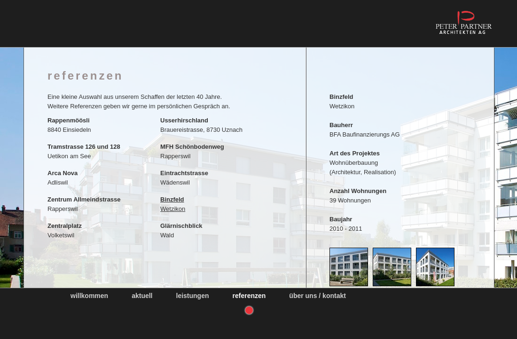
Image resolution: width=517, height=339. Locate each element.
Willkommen (89, 295)
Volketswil (64, 230)
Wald (181, 230)
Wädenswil (184, 178)
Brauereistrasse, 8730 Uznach (201, 125)
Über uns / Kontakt (317, 295)
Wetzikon (172, 204)
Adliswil (62, 178)
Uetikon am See (83, 151)
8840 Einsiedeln (69, 125)
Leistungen (192, 295)
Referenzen (249, 295)
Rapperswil (192, 151)
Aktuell (142, 295)
